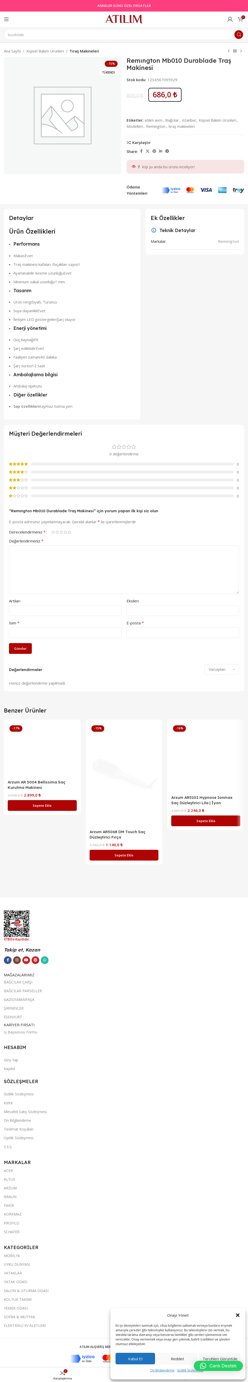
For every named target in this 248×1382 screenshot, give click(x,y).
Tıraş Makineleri (84, 51)
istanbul (189, 120)
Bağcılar (172, 120)
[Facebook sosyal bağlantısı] (141, 151)
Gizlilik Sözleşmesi (190, 1370)
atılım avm (153, 120)
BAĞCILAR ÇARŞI (18, 1263)
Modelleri (135, 126)
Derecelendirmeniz (27, 532)
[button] (237, 1315)
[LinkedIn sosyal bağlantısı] (161, 151)
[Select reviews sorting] (222, 669)
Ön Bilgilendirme (162, 1370)
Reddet (177, 1358)
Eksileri (133, 600)
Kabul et (135, 1358)
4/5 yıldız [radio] (65, 532)
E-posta (135, 623)
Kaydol (9, 1349)
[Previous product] (229, 51)
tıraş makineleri (181, 126)
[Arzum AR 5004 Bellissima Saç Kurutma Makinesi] (42, 916)
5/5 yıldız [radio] (69, 532)
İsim (14, 623)
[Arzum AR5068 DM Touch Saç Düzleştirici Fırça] (124, 775)
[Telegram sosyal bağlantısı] (167, 151)
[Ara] (124, 34)
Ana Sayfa (12, 51)
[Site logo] (124, 18)
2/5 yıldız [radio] (57, 532)
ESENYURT (13, 1298)
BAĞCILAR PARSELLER (23, 1271)
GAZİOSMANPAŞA (19, 1280)
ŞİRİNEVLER (14, 1289)
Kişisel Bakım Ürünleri (45, 51)
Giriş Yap (11, 1340)
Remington (155, 126)
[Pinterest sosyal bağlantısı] (154, 151)
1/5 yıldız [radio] (53, 532)
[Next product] (241, 51)
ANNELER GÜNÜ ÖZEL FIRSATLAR (124, 5)
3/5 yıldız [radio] (61, 532)
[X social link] (147, 151)
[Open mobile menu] (6, 19)
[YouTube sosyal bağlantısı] (26, 1241)
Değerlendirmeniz (26, 541)
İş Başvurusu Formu (20, 1313)
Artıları (14, 600)
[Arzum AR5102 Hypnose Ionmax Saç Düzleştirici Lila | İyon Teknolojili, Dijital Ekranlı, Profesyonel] (205, 758)
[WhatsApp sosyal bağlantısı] (45, 1241)
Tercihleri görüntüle (220, 1358)
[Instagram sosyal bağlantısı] (17, 1241)
